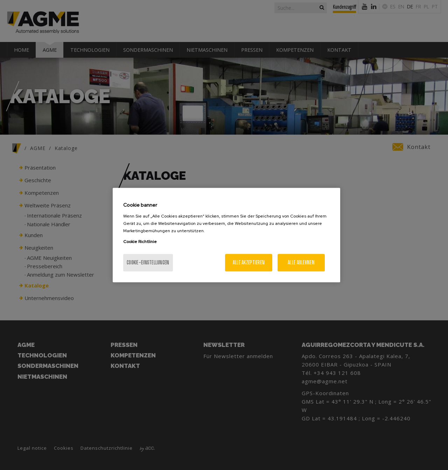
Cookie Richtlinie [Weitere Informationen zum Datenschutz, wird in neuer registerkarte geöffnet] (140, 241)
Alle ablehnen (301, 262)
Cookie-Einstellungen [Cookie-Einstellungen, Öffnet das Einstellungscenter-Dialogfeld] (148, 262)
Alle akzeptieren (249, 262)
